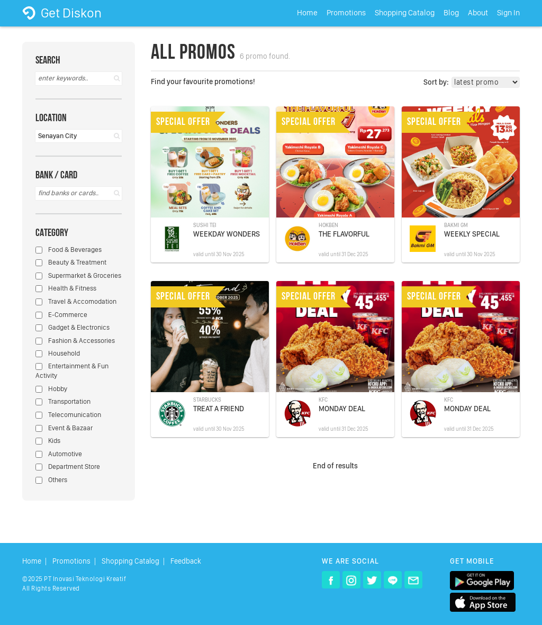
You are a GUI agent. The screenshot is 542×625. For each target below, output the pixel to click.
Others (51, 480)
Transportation (63, 401)
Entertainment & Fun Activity (72, 371)
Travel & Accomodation (75, 301)
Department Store (67, 466)
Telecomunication (68, 415)
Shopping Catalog (405, 12)
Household (57, 353)
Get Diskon (62, 13)
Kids (47, 441)
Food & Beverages (68, 249)
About (478, 12)
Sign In (508, 12)
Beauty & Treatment (70, 262)
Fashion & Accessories (75, 341)
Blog (451, 12)
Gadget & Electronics (72, 327)
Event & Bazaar (64, 428)
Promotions (346, 12)
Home (307, 12)
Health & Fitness (65, 288)
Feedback (185, 561)
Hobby (51, 389)
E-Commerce (61, 315)
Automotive (58, 454)
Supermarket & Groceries (78, 275)
